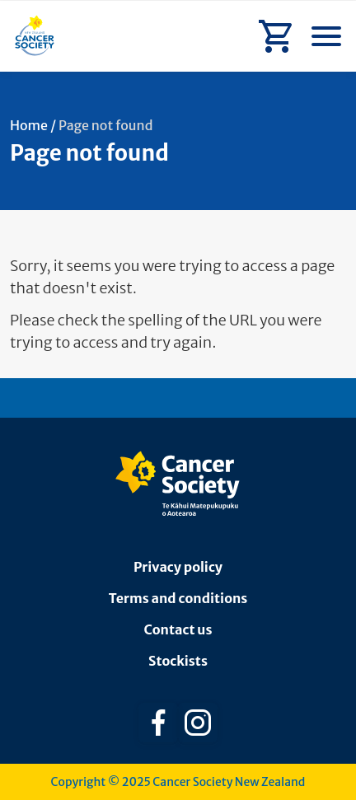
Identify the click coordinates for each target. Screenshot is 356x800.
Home (29, 125)
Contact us (178, 629)
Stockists (178, 661)
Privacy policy (178, 567)
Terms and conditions (178, 598)
